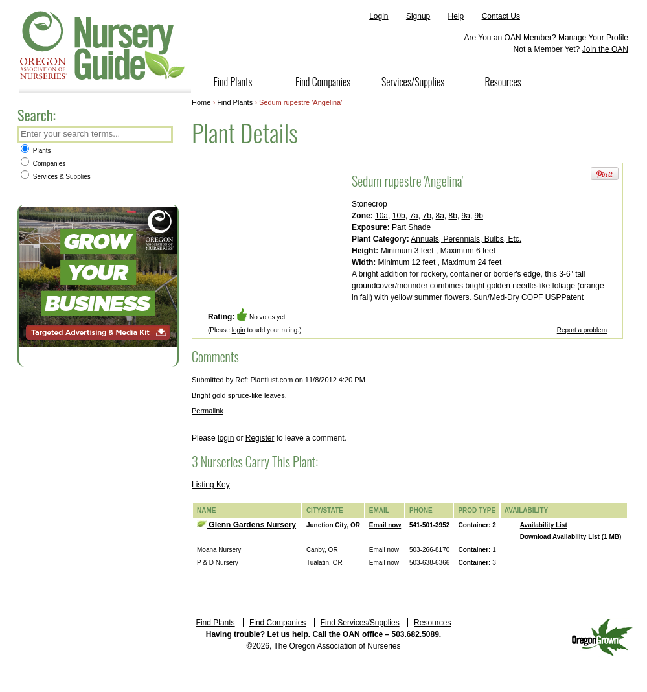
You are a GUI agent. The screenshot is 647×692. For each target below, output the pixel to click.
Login (378, 16)
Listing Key (211, 484)
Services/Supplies (412, 81)
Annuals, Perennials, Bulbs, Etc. (466, 239)
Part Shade (411, 227)
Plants (36, 150)
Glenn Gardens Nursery (246, 524)
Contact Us (501, 16)
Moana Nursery (219, 549)
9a (466, 215)
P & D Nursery (217, 562)
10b (398, 215)
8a (439, 215)
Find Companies (322, 81)
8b (453, 215)
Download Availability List (560, 536)
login (238, 330)
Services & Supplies (56, 176)
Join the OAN (605, 49)
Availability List (543, 525)
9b (479, 215)
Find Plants (233, 81)
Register (260, 438)
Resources (502, 81)
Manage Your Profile (593, 37)
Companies (43, 163)
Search (162, 135)
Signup (418, 16)
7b (426, 215)
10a (381, 215)
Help (456, 16)
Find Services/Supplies (360, 622)
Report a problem (582, 330)
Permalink (207, 411)
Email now (385, 525)
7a (413, 215)
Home (201, 102)
